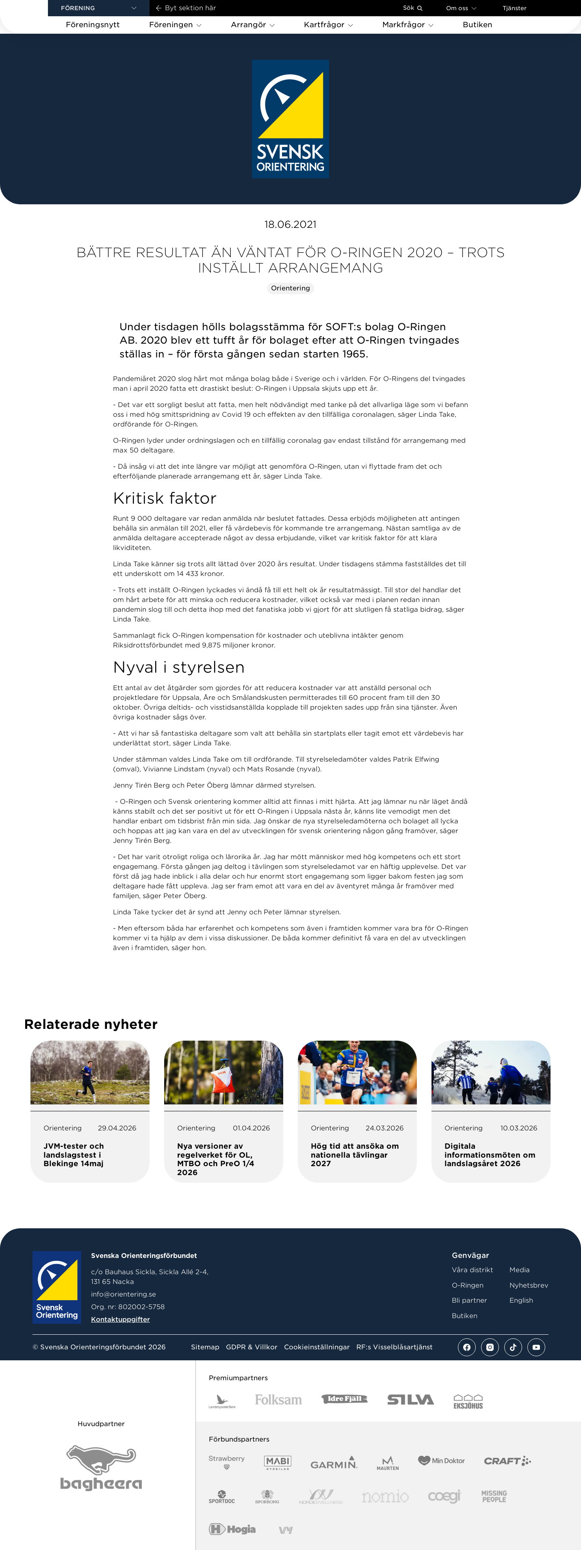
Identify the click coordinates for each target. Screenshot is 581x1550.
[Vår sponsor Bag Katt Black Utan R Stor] (101, 1468)
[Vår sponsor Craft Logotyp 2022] (507, 1463)
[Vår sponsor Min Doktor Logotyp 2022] (441, 1463)
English (521, 1300)
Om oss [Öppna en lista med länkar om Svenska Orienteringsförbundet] (461, 7)
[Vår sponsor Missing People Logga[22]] (494, 1496)
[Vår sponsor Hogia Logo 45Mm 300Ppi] (232, 1530)
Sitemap (205, 1347)
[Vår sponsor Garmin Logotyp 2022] (334, 1463)
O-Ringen (467, 1285)
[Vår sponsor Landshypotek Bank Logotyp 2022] (222, 1401)
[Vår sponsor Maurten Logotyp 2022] (388, 1463)
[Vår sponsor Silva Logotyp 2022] (411, 1401)
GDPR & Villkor (251, 1347)
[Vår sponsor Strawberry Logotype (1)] (227, 1463)
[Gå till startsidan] (37, 17)
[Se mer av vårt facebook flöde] (467, 1347)
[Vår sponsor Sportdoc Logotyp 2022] (222, 1496)
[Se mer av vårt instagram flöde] (490, 1347)
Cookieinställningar (317, 1347)
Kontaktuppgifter (120, 1319)
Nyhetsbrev (528, 1285)
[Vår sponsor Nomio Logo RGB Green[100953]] (385, 1496)
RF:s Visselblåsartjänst (394, 1347)
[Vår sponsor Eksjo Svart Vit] (468, 1401)
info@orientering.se (123, 1294)
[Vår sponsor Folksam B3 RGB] (278, 1401)
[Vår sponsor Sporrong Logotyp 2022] (267, 1496)
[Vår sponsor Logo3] (445, 1496)
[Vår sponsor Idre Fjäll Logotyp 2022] (344, 1401)
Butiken (464, 1316)
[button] (99, 8)
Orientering (290, 288)
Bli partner (469, 1300)
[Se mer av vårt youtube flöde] (536, 1347)
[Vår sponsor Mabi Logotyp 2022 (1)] (277, 1463)
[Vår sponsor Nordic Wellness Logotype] (321, 1496)
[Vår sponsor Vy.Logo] (285, 1530)
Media (519, 1270)
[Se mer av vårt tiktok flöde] (513, 1347)
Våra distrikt (472, 1270)
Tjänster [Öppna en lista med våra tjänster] (515, 8)
